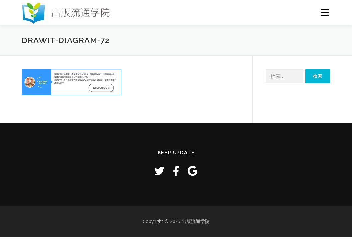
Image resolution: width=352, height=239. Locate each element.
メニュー (325, 12)
